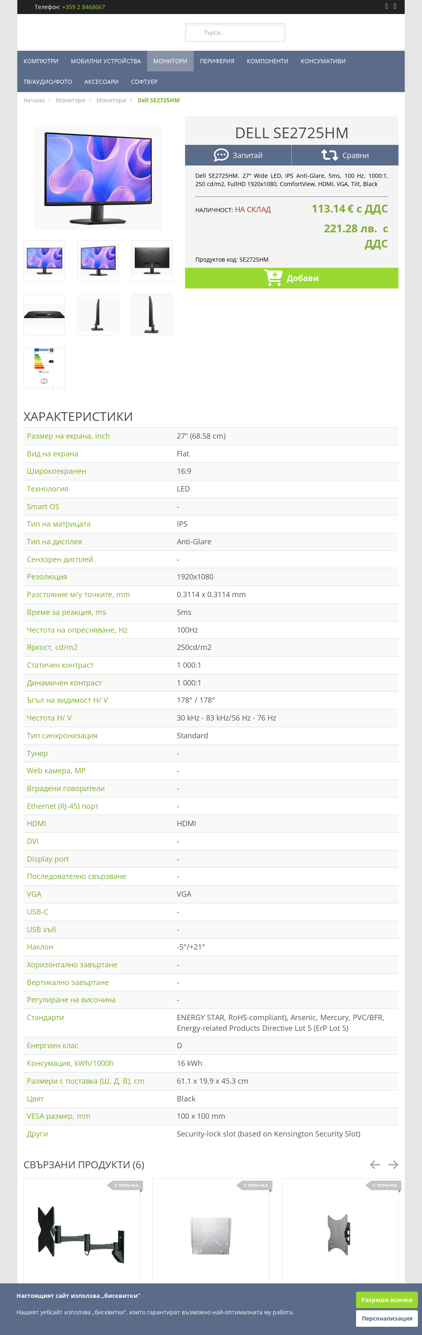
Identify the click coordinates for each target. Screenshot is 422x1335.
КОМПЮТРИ (41, 61)
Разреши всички (387, 1300)
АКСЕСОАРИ (101, 81)
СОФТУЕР (144, 81)
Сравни (345, 156)
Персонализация (387, 1318)
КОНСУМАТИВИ (323, 61)
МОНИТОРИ (170, 61)
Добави (291, 278)
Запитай (238, 156)
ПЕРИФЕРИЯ (217, 61)
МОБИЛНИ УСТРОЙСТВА (106, 61)
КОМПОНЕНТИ (267, 61)
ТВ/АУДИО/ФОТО (47, 81)
